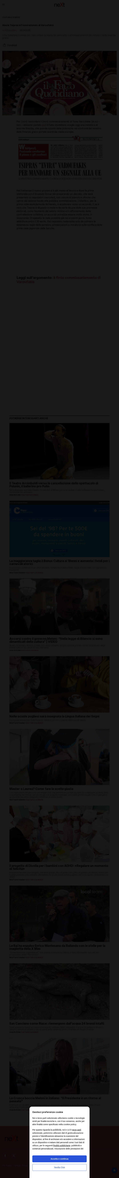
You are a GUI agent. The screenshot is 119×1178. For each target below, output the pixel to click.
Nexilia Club (59, 1167)
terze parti (76, 1130)
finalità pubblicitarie (61, 1145)
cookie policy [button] (69, 1124)
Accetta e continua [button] (59, 1159)
